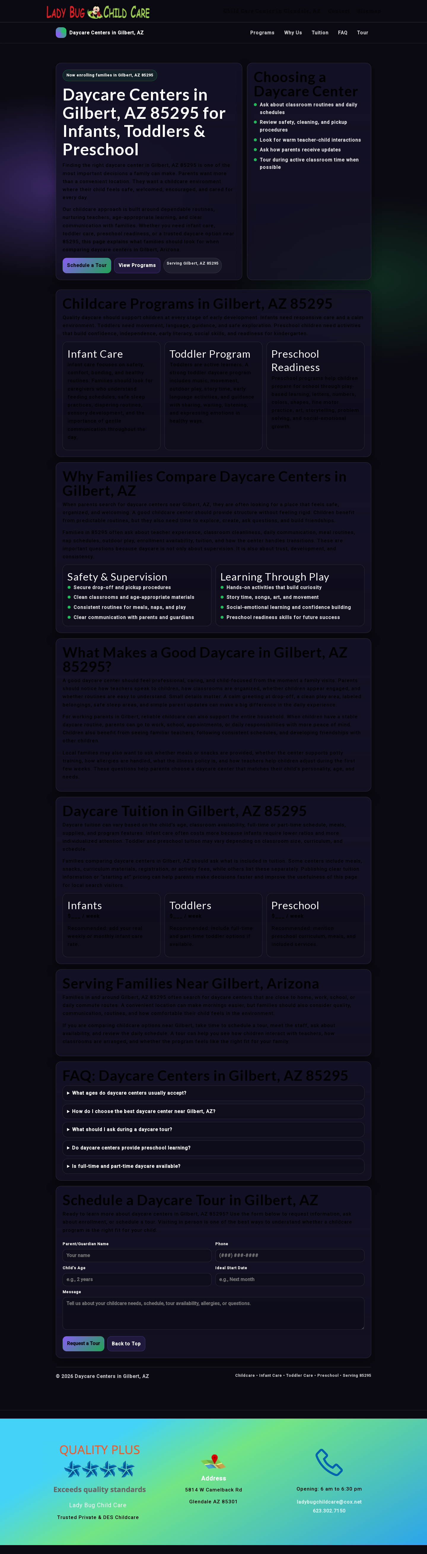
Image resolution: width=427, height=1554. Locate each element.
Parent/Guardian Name (86, 1244)
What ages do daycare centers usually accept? (129, 1093)
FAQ (343, 33)
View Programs (137, 265)
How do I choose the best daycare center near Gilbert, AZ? (144, 1111)
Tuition (320, 33)
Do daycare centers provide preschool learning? (131, 1148)
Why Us (293, 33)
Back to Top (126, 1344)
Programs (262, 33)
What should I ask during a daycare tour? (122, 1129)
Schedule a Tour (87, 265)
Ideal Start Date (231, 1268)
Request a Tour (83, 1343)
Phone (221, 1244)
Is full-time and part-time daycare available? (126, 1166)
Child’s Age (74, 1268)
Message (72, 1292)
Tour (362, 33)
